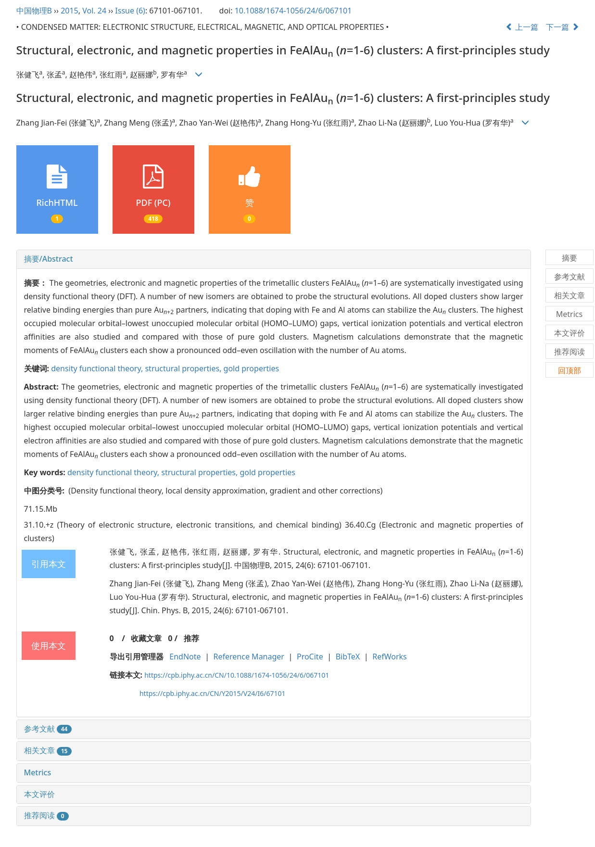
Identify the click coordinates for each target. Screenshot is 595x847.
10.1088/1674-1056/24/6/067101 (293, 10)
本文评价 (39, 794)
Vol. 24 (94, 10)
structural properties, (184, 368)
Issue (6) (130, 10)
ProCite (310, 656)
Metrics (37, 772)
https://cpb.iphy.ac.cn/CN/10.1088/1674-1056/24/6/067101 (236, 675)
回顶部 (569, 370)
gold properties (251, 368)
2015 (69, 10)
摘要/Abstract (48, 258)
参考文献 (48, 728)
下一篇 (562, 27)
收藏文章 (146, 638)
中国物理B (34, 10)
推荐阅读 (46, 815)
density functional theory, (98, 368)
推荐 (191, 638)
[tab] (274, 259)
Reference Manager (249, 656)
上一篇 (522, 27)
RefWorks (389, 656)
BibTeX (348, 656)
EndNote (185, 656)
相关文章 (48, 750)
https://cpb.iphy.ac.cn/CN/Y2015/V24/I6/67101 (212, 693)
